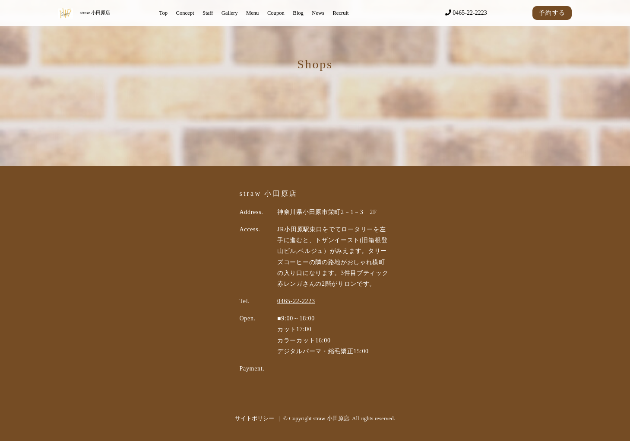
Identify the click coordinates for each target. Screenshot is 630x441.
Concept (185, 13)
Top (163, 13)
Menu (252, 13)
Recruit (340, 13)
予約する (552, 13)
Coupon (276, 13)
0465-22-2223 (466, 13)
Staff (208, 13)
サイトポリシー (254, 418)
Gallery (230, 13)
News (318, 13)
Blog (298, 13)
